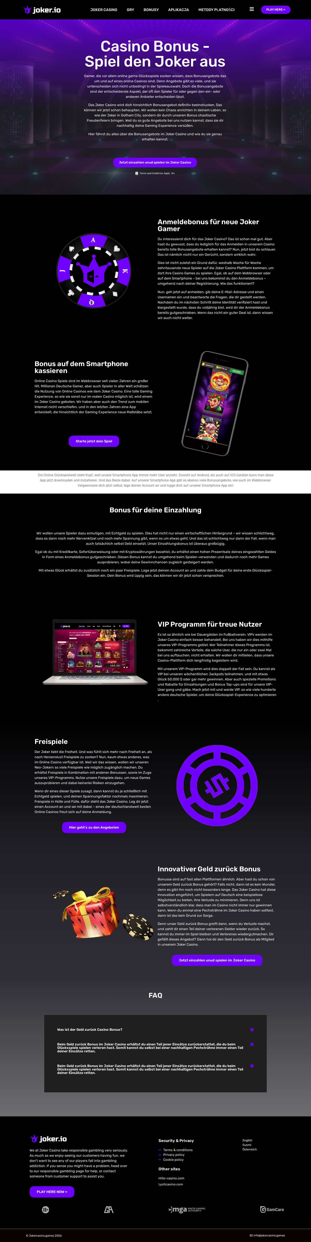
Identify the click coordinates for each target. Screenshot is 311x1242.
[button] (155, 1030)
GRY (130, 10)
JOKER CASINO (103, 10)
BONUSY (151, 10)
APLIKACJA (178, 10)
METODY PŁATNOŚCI (216, 10)
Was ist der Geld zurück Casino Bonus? (89, 1030)
